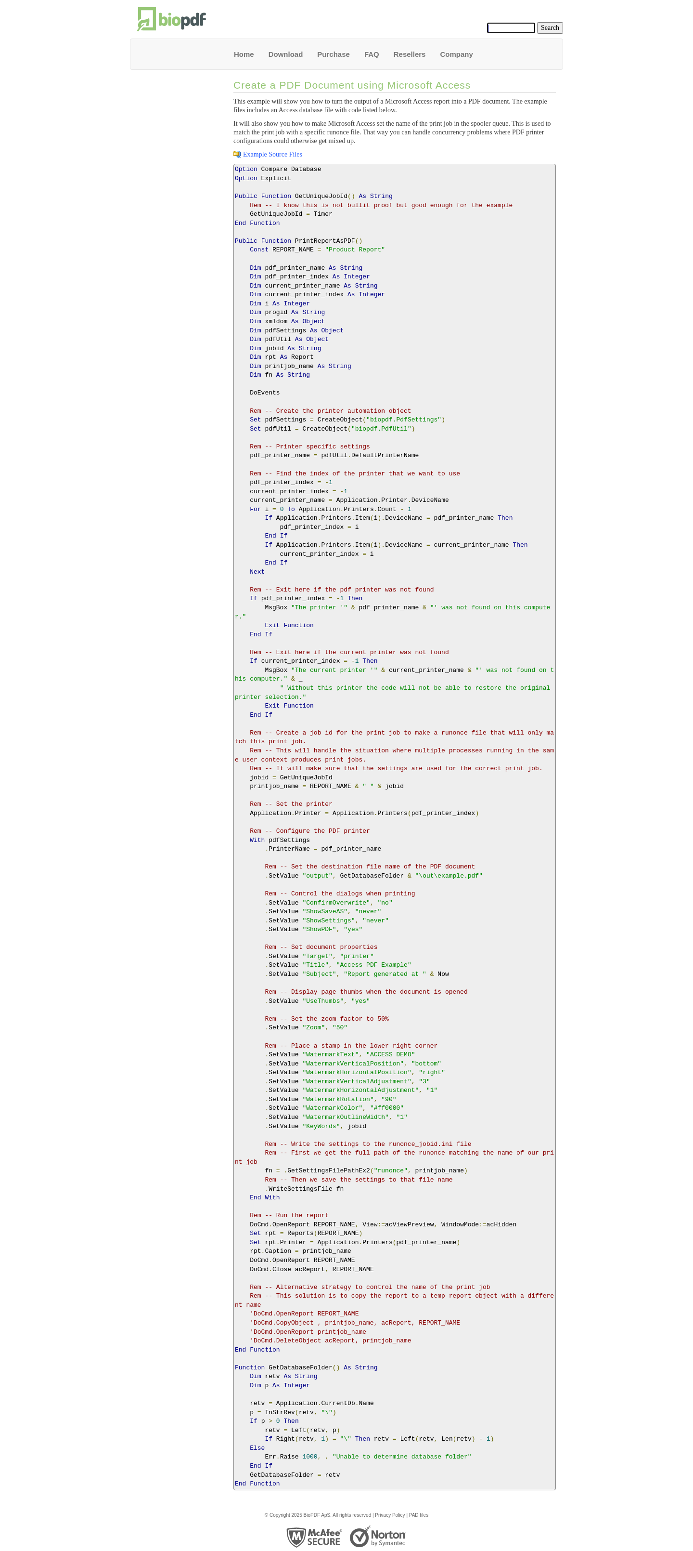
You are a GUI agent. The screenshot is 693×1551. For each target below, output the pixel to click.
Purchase (333, 54)
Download (286, 54)
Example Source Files (272, 154)
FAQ (371, 54)
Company (456, 54)
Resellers (410, 54)
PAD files (418, 1515)
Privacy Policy (390, 1515)
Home (244, 54)
